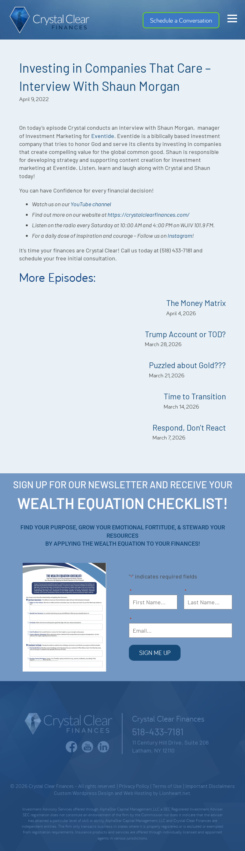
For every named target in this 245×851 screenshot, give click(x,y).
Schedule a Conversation (181, 20)
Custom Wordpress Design (84, 792)
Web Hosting (137, 792)
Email (130, 620)
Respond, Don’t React (189, 427)
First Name (130, 591)
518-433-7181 (158, 731)
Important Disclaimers (210, 785)
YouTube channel (91, 203)
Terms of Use (167, 785)
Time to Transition (195, 396)
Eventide (102, 135)
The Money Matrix (196, 303)
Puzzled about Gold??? (187, 365)
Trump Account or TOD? (185, 334)
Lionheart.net (174, 792)
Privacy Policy (134, 785)
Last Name (186, 591)
